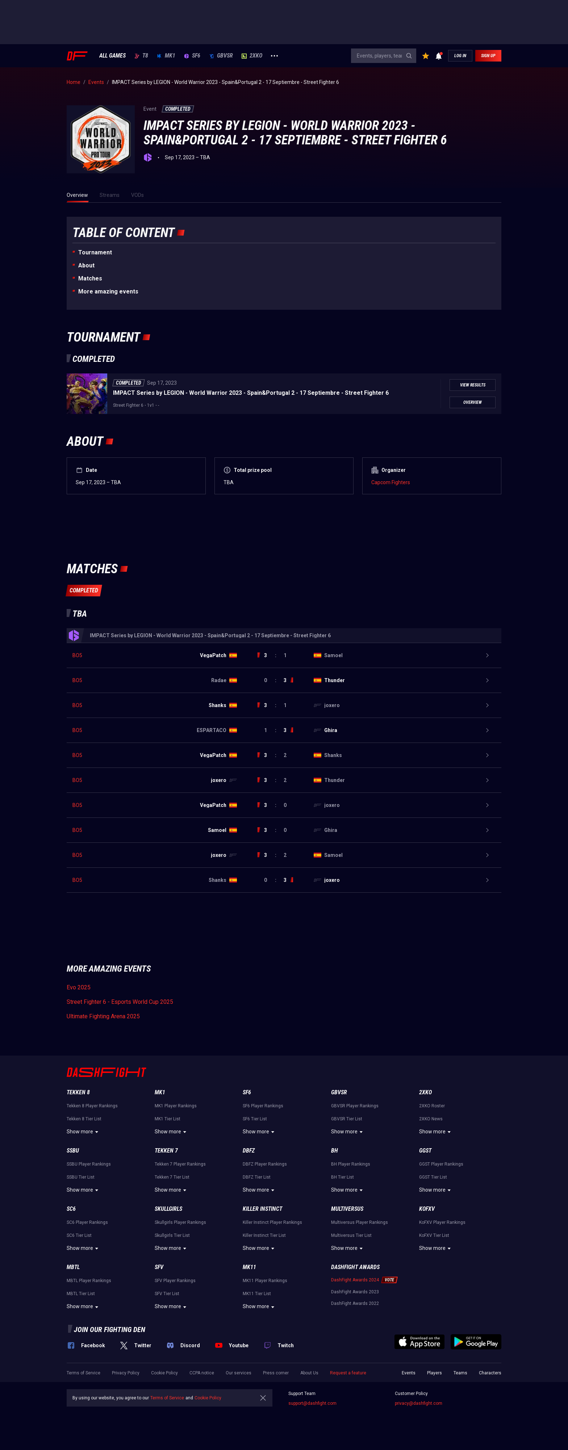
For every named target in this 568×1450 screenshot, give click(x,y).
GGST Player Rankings (441, 1164)
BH (334, 1150)
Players (434, 1372)
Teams (460, 1372)
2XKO (252, 56)
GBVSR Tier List (346, 1118)
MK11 (249, 1267)
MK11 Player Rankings (265, 1280)
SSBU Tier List (81, 1177)
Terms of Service (83, 1372)
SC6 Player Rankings (87, 1222)
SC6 (71, 1208)
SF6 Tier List (255, 1118)
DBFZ (249, 1150)
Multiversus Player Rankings (359, 1222)
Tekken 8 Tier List (84, 1118)
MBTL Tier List (81, 1293)
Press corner (276, 1372)
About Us (309, 1372)
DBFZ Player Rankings (265, 1164)
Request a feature (348, 1372)
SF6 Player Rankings (263, 1105)
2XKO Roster (432, 1105)
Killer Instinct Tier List (264, 1235)
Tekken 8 (78, 1092)
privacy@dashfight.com (418, 1403)
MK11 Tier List (257, 1293)
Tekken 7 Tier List (172, 1177)
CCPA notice (201, 1372)
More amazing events (108, 291)
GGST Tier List (433, 1177)
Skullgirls (168, 1208)
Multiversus (347, 1208)
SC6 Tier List (79, 1235)
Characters (490, 1372)
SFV (159, 1267)
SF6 (192, 56)
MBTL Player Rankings (89, 1280)
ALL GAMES (112, 56)
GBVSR (221, 56)
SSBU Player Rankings (89, 1164)
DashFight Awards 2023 (355, 1291)
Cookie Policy (164, 1372)
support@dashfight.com (312, 1403)
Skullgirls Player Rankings (180, 1222)
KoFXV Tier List (434, 1235)
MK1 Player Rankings (176, 1105)
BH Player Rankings (350, 1164)
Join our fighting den (109, 1329)
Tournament (95, 252)
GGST (425, 1150)
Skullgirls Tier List (172, 1235)
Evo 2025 (79, 987)
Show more (83, 1132)
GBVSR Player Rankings (355, 1105)
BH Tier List (342, 1177)
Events (408, 1372)
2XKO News (431, 1118)
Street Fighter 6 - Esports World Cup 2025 (120, 1001)
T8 (141, 56)
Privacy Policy (125, 1372)
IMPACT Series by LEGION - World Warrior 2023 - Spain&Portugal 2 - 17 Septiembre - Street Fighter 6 (251, 392)
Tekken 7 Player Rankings (180, 1164)
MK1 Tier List (167, 1118)
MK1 (166, 56)
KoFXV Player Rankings (442, 1222)
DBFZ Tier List (257, 1177)
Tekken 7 (166, 1150)
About (86, 265)
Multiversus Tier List (351, 1235)
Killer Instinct (262, 1208)
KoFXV (427, 1208)
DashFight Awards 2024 (355, 1279)
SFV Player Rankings (175, 1280)
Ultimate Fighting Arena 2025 (103, 1016)
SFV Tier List (167, 1293)
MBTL (73, 1267)
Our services (238, 1372)
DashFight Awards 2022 (355, 1303)
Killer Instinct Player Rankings (272, 1222)
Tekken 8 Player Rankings (92, 1105)
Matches (90, 278)
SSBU (73, 1150)
